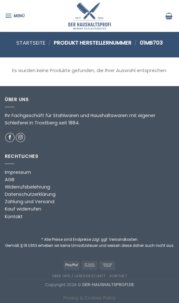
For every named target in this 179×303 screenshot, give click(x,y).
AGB (9, 179)
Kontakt (14, 216)
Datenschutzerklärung (30, 194)
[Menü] (15, 15)
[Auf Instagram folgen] (20, 137)
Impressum (18, 172)
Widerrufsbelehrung (27, 187)
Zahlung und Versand (29, 201)
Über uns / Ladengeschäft (79, 275)
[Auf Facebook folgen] (10, 137)
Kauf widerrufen (23, 209)
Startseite (30, 43)
